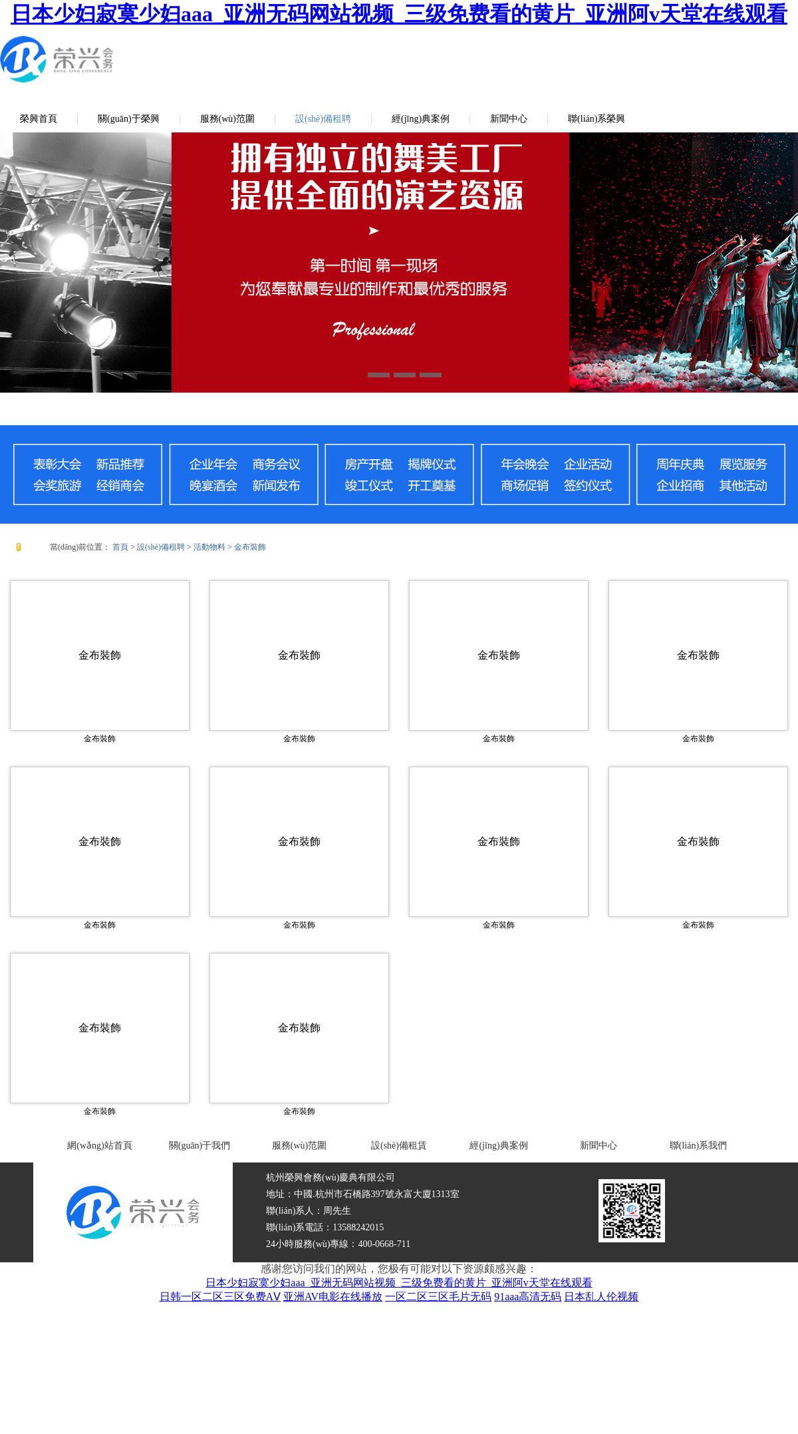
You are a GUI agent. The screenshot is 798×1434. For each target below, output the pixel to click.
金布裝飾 (250, 547)
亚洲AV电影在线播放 (332, 1296)
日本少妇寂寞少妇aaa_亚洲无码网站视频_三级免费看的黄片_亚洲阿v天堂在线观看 (399, 14)
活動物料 (209, 547)
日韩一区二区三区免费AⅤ (220, 1296)
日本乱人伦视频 (601, 1296)
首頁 (120, 547)
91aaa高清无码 (527, 1296)
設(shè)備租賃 (399, 1146)
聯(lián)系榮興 (596, 119)
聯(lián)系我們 (698, 1146)
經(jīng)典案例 (421, 119)
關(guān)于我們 (200, 1146)
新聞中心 (508, 119)
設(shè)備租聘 (323, 119)
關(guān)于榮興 (129, 119)
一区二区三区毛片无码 (438, 1296)
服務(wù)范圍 (227, 119)
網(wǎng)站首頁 (99, 1146)
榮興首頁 (38, 119)
